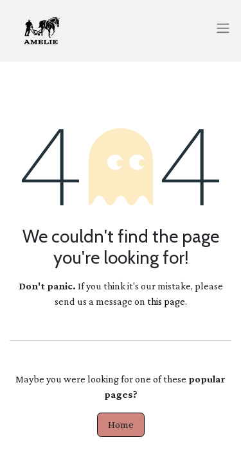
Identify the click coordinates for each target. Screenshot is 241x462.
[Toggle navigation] (223, 27)
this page (166, 301)
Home (121, 424)
